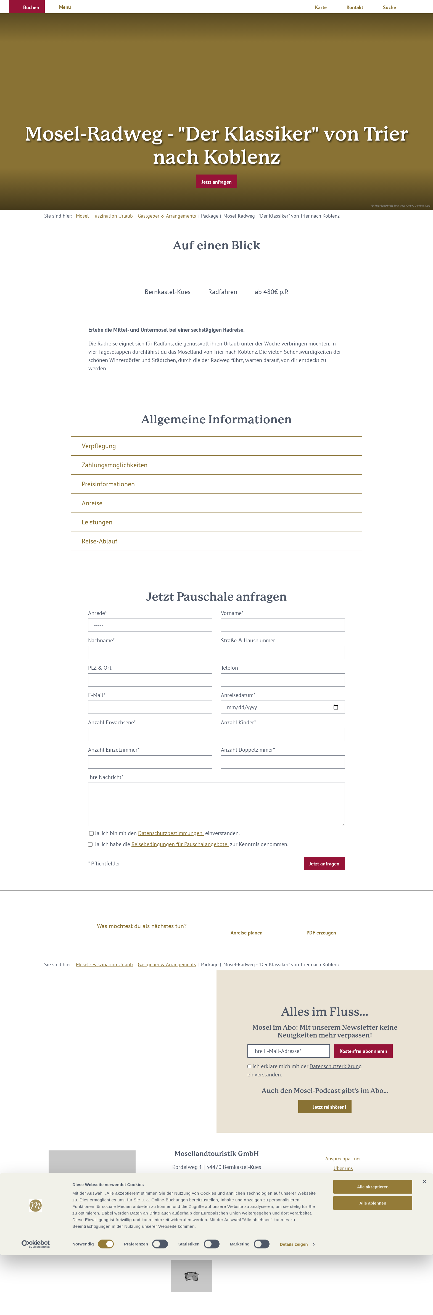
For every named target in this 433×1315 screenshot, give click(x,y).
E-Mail (96, 695)
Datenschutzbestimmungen (171, 833)
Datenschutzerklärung (336, 1066)
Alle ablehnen (372, 1263)
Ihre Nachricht (105, 777)
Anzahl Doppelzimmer (248, 749)
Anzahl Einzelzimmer (113, 749)
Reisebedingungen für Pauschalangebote (180, 844)
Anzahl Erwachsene (112, 722)
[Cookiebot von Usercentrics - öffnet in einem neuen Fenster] (36, 1304)
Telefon (229, 667)
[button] (27, 6)
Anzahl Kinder (238, 722)
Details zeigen (294, 1304)
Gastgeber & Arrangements (167, 216)
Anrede (97, 613)
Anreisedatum (238, 695)
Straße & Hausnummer (248, 640)
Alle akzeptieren (373, 1246)
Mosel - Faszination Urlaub (104, 216)
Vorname (232, 613)
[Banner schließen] (424, 1241)
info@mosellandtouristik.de (217, 1183)
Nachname (101, 640)
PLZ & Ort (100, 667)
